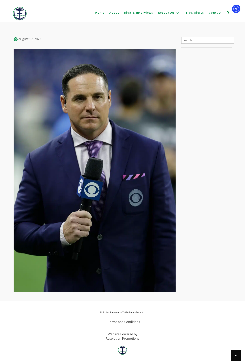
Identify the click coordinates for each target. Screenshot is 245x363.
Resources (166, 12)
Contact (215, 12)
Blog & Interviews (138, 12)
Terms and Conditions (124, 322)
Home (100, 12)
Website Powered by (122, 334)
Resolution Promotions (122, 338)
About (114, 12)
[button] (228, 13)
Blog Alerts (195, 12)
